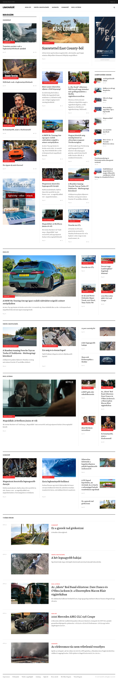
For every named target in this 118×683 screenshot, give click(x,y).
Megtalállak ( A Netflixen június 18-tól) (52, 225)
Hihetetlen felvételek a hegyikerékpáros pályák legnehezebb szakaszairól (89, 464)
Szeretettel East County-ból (62, 48)
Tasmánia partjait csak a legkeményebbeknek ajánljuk (14, 47)
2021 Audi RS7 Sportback (107, 131)
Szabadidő (65, 7)
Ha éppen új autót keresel (13, 165)
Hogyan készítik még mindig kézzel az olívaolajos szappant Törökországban (76, 139)
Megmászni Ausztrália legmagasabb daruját (51, 184)
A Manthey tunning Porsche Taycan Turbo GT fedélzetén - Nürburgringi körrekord (78, 187)
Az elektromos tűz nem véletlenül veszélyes (78, 647)
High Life (28, 7)
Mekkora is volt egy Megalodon (109, 89)
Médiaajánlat (15, 677)
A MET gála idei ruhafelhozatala (87, 393)
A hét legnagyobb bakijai (88, 344)
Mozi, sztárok (76, 7)
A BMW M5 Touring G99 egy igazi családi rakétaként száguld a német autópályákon (51, 139)
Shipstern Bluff (107, 118)
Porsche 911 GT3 (74, 225)
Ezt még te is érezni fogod (53, 350)
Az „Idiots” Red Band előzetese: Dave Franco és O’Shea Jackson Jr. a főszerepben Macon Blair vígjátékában (108, 398)
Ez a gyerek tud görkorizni (87, 502)
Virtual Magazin (78, 677)
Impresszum (6, 677)
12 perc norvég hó (88, 328)
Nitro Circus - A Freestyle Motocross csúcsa (108, 142)
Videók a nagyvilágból (41, 7)
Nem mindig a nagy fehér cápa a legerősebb (108, 110)
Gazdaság (55, 7)
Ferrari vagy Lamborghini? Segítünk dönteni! (106, 270)
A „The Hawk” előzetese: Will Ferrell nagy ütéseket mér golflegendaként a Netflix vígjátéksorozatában (78, 91)
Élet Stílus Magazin (66, 677)
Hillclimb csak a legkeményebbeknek (18, 82)
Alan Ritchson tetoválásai (86, 429)
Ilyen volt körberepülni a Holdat (87, 359)
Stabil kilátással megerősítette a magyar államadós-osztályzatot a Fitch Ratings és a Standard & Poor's (105, 173)
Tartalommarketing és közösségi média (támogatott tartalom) (104, 160)
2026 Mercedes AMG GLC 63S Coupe (107, 298)
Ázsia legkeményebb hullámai (55, 481)
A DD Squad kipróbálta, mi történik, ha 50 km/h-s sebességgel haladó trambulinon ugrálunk (90, 485)
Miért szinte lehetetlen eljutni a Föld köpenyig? (51, 88)
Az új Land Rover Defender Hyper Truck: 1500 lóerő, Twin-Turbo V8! (88, 299)
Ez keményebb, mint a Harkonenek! (17, 129)
